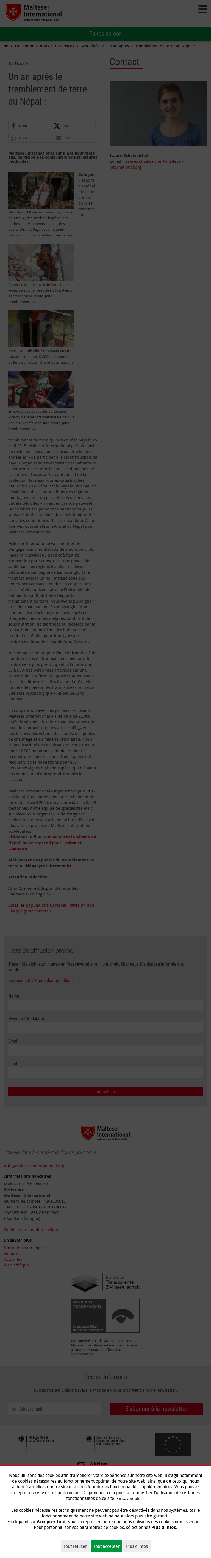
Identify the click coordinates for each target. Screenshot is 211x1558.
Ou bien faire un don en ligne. (32, 1229)
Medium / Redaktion (26, 1018)
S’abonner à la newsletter (156, 1409)
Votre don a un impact (25, 1247)
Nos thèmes (85, 1532)
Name (13, 996)
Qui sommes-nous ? (22, 1532)
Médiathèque (16, 1265)
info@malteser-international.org (34, 1165)
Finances (12, 1253)
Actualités (13, 1259)
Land (12, 1063)
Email (13, 1041)
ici (69, 866)
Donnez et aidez (116, 1532)
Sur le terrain (57, 1532)
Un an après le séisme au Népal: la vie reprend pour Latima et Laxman (52, 842)
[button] (29, 126)
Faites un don (105, 33)
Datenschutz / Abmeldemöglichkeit (40, 980)
